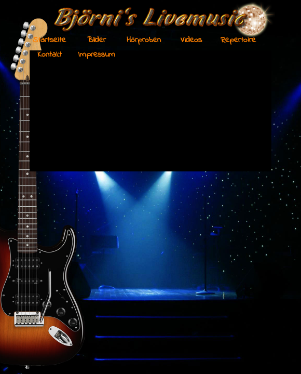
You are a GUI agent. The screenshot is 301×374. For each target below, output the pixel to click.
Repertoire (238, 40)
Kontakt (49, 54)
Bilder (96, 40)
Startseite (49, 40)
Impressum (96, 54)
